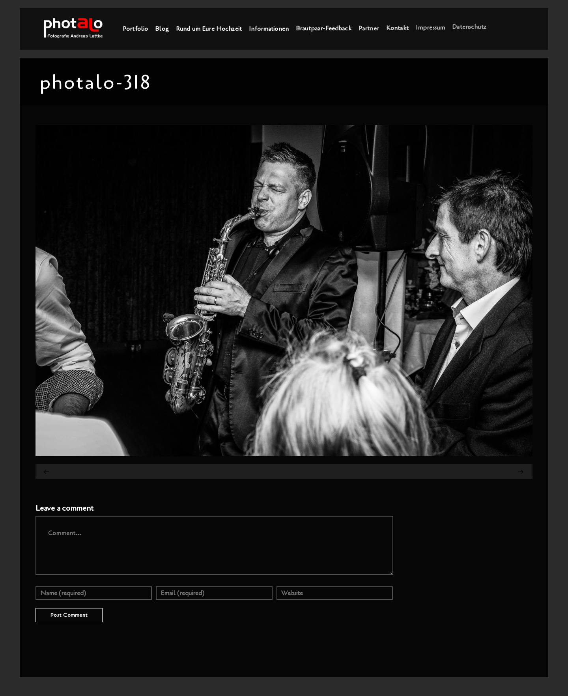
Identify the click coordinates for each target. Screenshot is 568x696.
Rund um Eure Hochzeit (209, 28)
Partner (369, 27)
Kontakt (397, 27)
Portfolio (135, 28)
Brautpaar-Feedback (323, 28)
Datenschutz (469, 26)
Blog (162, 28)
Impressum (430, 26)
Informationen (269, 28)
